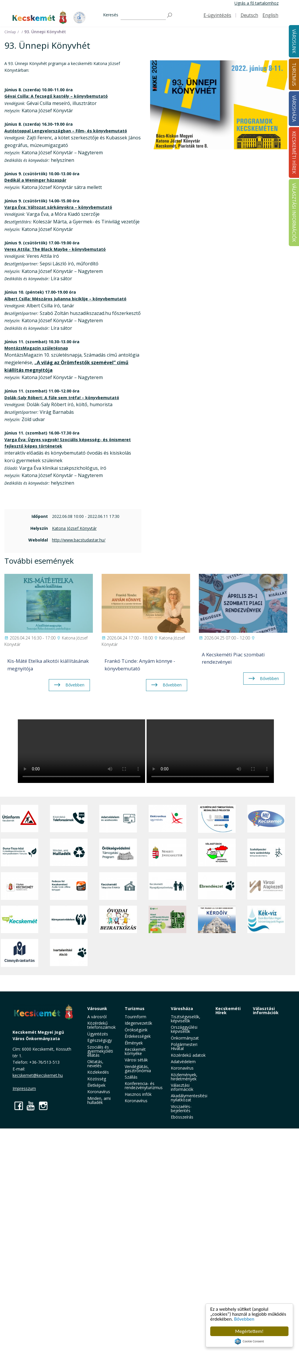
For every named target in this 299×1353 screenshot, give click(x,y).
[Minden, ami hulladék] (69, 852)
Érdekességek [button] (138, 1036)
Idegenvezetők (138, 1023)
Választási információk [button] (182, 1087)
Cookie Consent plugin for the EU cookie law (249, 1341)
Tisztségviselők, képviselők (185, 1018)
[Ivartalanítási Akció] (69, 953)
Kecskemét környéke (135, 1051)
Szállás (131, 1077)
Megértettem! (249, 1331)
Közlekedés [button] (98, 1072)
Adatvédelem (183, 1061)
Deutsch (249, 15)
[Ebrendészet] (217, 886)
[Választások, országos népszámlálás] (217, 852)
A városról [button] (97, 1016)
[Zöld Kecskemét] (20, 919)
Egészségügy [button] (99, 1040)
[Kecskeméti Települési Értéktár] (118, 886)
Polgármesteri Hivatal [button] (184, 1046)
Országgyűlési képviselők (184, 1029)
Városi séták (136, 1060)
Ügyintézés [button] (97, 1034)
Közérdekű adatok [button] (188, 1055)
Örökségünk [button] (136, 1030)
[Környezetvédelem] (69, 919)
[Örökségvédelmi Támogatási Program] (118, 852)
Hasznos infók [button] (138, 1094)
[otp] (167, 919)
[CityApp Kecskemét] (20, 886)
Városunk (97, 1008)
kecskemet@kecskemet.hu (38, 1075)
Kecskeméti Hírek (228, 1010)
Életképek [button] (96, 1085)
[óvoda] (118, 919)
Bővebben (244, 1319)
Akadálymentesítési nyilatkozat (189, 1098)
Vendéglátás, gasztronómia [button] (138, 1068)
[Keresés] (143, 15)
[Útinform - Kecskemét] (20, 819)
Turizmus (135, 1008)
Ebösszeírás (182, 1117)
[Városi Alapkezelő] (266, 886)
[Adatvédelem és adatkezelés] (118, 819)
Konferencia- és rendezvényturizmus (144, 1085)
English (270, 15)
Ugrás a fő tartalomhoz (256, 3)
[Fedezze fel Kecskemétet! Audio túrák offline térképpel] (69, 886)
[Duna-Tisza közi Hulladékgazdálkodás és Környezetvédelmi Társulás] (20, 852)
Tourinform (135, 1016)
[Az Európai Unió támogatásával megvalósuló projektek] (217, 819)
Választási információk (266, 1010)
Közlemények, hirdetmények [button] (184, 1077)
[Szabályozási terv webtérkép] (266, 852)
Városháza (182, 1008)
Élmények (134, 1043)
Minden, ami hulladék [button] (99, 1100)
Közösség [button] (96, 1079)
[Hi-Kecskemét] (266, 819)
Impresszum (24, 1088)
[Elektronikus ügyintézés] (167, 819)
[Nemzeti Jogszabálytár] (167, 852)
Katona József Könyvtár (74, 528)
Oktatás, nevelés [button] (95, 1063)
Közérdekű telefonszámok (101, 1025)
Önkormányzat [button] (185, 1038)
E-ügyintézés (217, 15)
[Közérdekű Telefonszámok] (69, 819)
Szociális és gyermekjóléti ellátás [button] (100, 1051)
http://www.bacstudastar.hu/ (78, 540)
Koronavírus (98, 1091)
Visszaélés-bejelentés (181, 1108)
